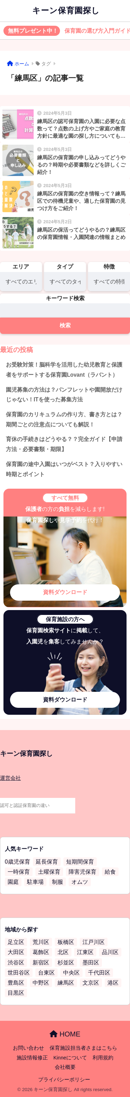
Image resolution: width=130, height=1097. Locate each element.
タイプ (65, 267)
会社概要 (65, 1067)
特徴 (109, 267)
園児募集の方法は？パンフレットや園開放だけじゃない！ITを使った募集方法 (64, 395)
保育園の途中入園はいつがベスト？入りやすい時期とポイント (64, 469)
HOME (65, 1034)
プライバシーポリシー (64, 1079)
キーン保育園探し (66, 10)
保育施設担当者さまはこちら (83, 1048)
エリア (20, 267)
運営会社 (10, 778)
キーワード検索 (65, 298)
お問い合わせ (28, 1048)
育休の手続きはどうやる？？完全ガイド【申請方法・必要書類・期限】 (64, 444)
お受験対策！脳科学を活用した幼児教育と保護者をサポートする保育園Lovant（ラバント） (64, 370)
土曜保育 (49, 872)
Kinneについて (70, 1057)
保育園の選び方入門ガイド (66, 31)
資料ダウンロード (65, 592)
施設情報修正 (32, 1057)
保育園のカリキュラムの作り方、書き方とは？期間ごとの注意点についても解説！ (64, 419)
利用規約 (103, 1057)
